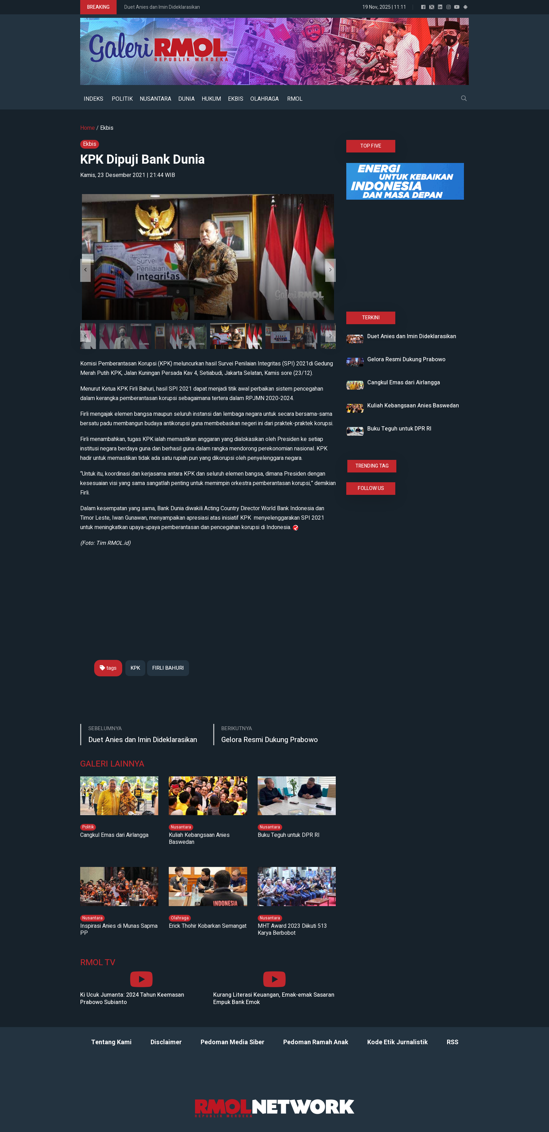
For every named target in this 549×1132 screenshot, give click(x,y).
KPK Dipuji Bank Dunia (142, 159)
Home (87, 128)
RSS (452, 1042)
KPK (135, 668)
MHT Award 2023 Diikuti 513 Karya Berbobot (292, 930)
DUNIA (186, 99)
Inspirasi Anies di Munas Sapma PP (119, 930)
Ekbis (106, 128)
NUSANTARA (155, 99)
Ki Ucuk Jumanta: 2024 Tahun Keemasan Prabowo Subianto (132, 998)
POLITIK (122, 99)
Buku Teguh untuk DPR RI (289, 835)
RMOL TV (97, 963)
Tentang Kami (111, 1042)
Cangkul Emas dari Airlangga (114, 835)
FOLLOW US (371, 488)
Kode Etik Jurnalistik (397, 1042)
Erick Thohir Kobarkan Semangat (207, 926)
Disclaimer (166, 1042)
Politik (88, 827)
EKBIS (235, 99)
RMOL (295, 99)
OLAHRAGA (264, 99)
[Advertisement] (208, 597)
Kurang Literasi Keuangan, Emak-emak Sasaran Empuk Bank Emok (273, 998)
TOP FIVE (370, 146)
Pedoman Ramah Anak (315, 1042)
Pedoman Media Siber (232, 1042)
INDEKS (93, 99)
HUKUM (211, 99)
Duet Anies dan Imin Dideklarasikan (162, 7)
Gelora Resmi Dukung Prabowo (269, 740)
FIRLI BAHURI (168, 668)
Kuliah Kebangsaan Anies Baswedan (199, 839)
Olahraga (180, 918)
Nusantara (181, 827)
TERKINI (371, 317)
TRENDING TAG (372, 466)
